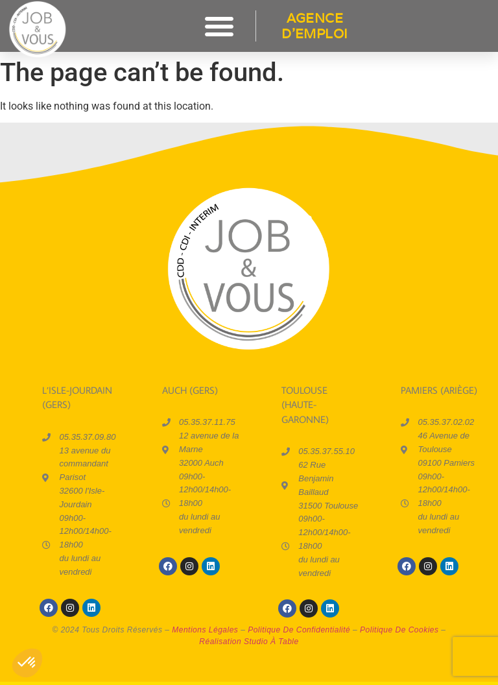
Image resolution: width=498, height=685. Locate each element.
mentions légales (205, 629)
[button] (219, 26)
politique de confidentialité (299, 629)
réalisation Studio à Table (248, 641)
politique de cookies (399, 629)
